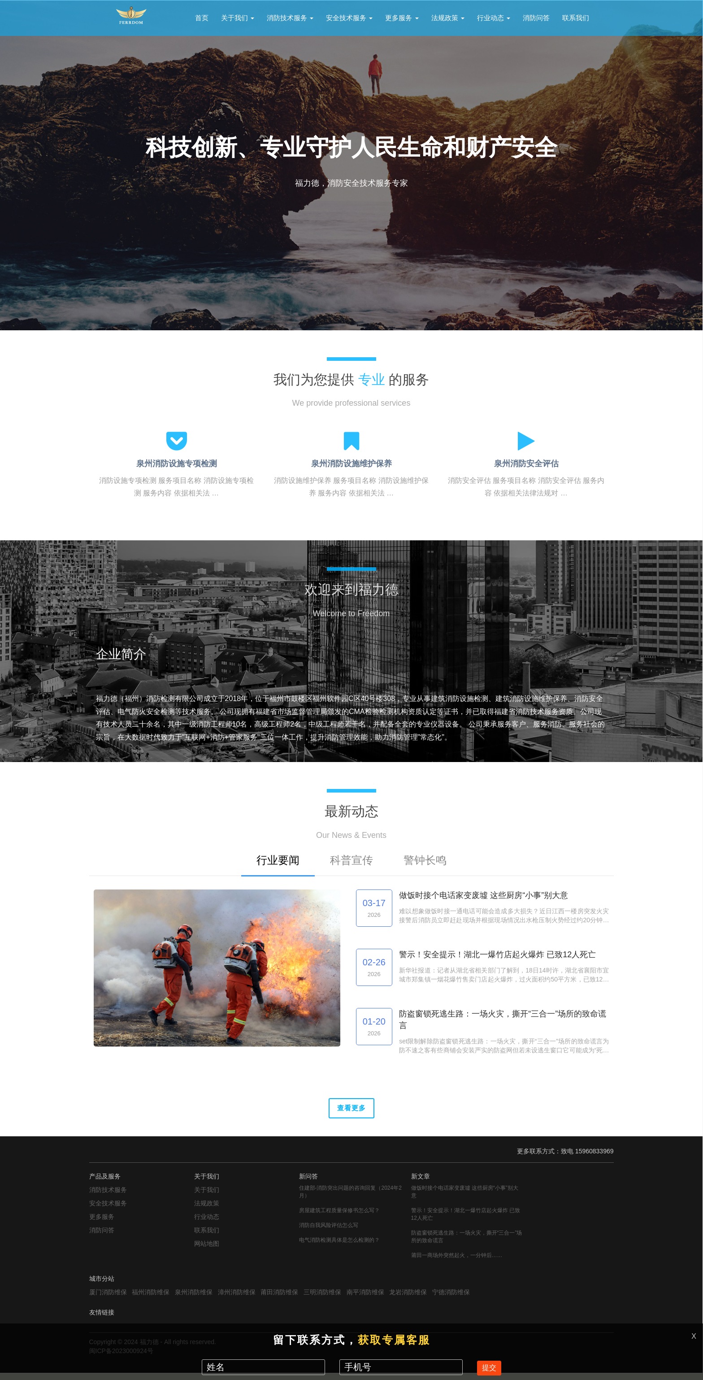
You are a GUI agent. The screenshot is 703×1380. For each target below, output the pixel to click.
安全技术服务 (349, 18)
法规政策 (447, 18)
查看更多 (351, 1111)
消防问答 (536, 18)
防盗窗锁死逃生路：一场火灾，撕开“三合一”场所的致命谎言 (466, 1243)
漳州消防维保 (237, 1298)
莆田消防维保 (279, 1298)
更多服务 (401, 18)
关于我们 (237, 18)
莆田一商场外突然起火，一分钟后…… (457, 1262)
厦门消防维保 (108, 1298)
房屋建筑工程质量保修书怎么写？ (339, 1217)
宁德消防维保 (451, 1298)
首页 (201, 18)
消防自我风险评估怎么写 (328, 1232)
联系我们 (575, 18)
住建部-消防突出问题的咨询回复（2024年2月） (350, 1198)
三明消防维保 (322, 1298)
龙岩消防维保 (408, 1298)
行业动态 (493, 18)
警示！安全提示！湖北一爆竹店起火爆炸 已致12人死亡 (465, 1221)
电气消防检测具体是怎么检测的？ (339, 1247)
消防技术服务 (290, 18)
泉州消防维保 (194, 1298)
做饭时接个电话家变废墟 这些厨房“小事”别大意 (464, 1198)
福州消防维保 (150, 1298)
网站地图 (206, 1250)
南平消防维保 (365, 1298)
